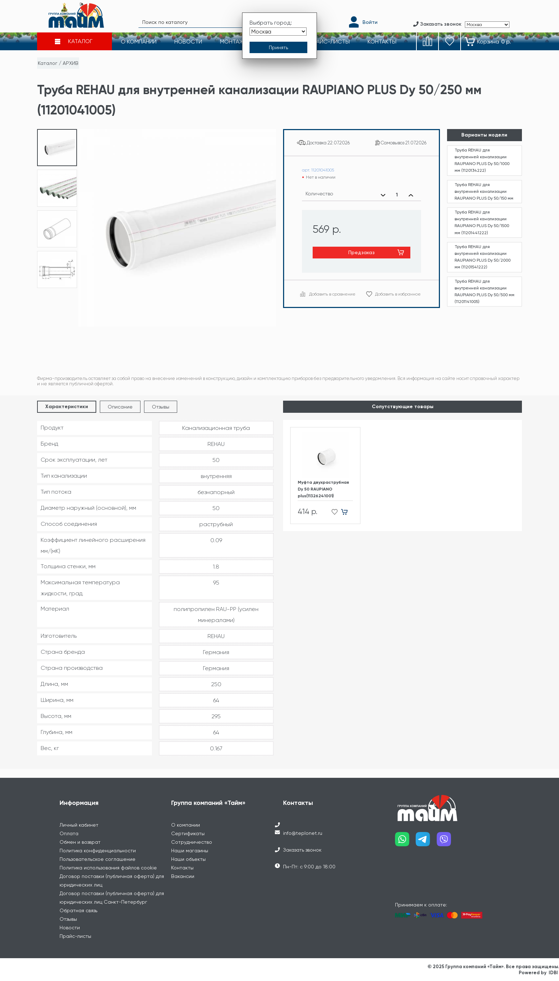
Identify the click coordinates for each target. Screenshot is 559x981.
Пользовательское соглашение (97, 859)
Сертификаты (188, 833)
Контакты (182, 867)
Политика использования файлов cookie (108, 867)
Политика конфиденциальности (98, 850)
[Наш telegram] (426, 841)
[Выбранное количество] (397, 195)
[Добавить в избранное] (332, 511)
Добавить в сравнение (332, 294)
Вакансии (182, 876)
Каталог (47, 63)
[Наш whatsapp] (405, 841)
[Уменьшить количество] (383, 195)
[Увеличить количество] (410, 195)
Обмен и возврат (80, 842)
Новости (70, 927)
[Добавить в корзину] (347, 511)
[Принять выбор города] (278, 47)
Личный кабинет (79, 825)
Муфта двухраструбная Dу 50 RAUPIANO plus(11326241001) (323, 489)
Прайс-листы (75, 936)
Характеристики (66, 407)
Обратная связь (78, 910)
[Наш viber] (447, 841)
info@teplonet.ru (302, 833)
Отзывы (160, 407)
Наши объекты (188, 859)
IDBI (553, 972)
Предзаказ (361, 252)
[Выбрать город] (278, 31)
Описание (120, 407)
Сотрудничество (191, 842)
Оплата (69, 833)
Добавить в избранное (398, 294)
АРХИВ (70, 63)
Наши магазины (189, 850)
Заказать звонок (302, 850)
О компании (185, 825)
